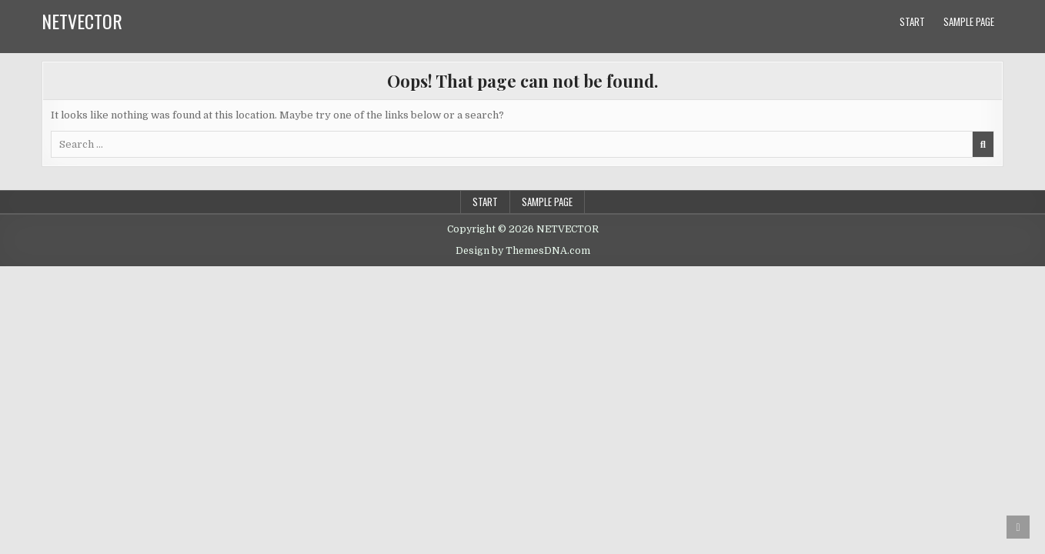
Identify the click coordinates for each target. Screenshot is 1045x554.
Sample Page (968, 21)
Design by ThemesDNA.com (523, 250)
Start (912, 21)
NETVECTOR (82, 21)
